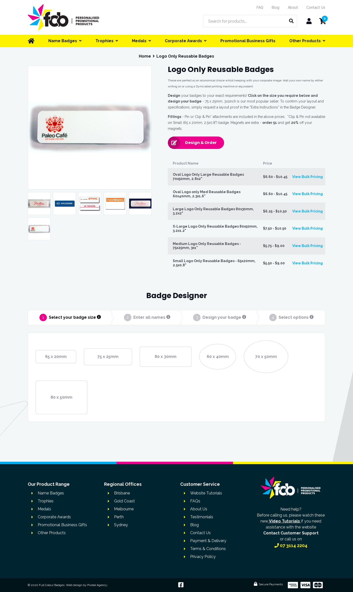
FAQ (260, 7)
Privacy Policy (203, 556)
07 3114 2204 (290, 545)
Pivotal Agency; (97, 585)
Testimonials (201, 517)
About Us (198, 509)
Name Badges (51, 493)
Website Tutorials (206, 493)
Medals (44, 509)
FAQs (195, 501)
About (293, 7)
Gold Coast (124, 501)
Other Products (52, 532)
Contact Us (315, 7)
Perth (119, 517)
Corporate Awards (54, 517)
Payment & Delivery (208, 540)
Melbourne (124, 509)
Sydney (121, 524)
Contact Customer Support (291, 533)
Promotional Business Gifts (62, 524)
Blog (275, 7)
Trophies (46, 501)
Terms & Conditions (208, 548)
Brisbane (122, 493)
